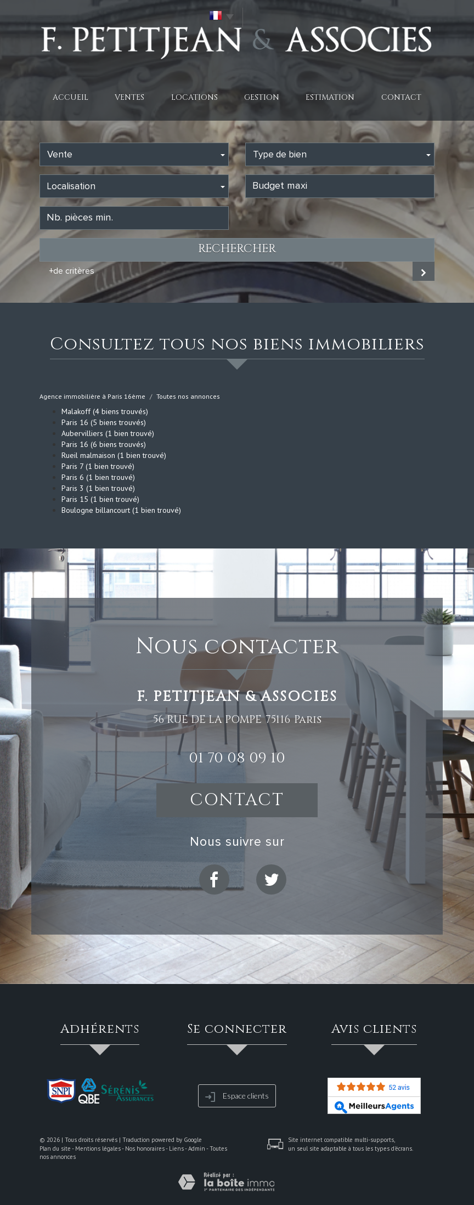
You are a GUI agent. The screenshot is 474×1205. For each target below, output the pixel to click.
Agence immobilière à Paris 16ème (92, 396)
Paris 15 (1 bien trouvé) (100, 499)
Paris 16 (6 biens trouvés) (103, 444)
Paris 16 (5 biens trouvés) (103, 422)
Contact (401, 97)
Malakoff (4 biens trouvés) (104, 411)
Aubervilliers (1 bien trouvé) (107, 433)
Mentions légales (98, 1148)
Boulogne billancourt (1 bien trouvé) (121, 510)
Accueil (70, 97)
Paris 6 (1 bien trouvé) (98, 477)
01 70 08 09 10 (237, 758)
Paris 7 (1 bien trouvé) (97, 466)
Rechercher (237, 249)
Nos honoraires (145, 1148)
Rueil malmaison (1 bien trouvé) (113, 455)
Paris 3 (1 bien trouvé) (98, 488)
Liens (176, 1148)
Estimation (330, 97)
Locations (194, 97)
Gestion (261, 97)
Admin (196, 1148)
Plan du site (55, 1148)
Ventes (129, 97)
